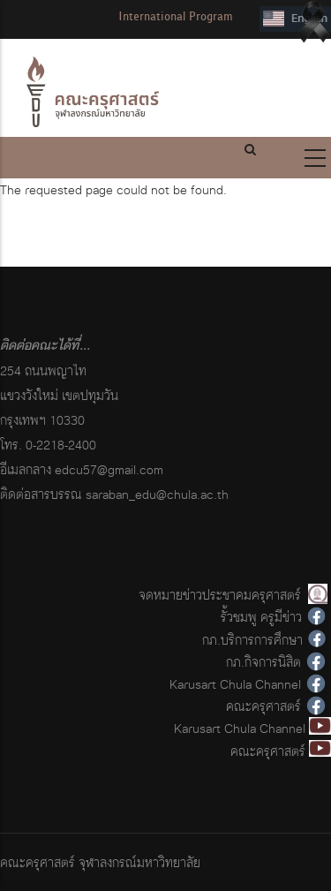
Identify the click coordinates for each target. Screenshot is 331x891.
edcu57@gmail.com (109, 469)
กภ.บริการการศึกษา (252, 640)
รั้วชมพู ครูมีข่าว (261, 617)
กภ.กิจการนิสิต (263, 662)
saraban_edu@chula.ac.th (157, 494)
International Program (175, 16)
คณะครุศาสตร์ (263, 706)
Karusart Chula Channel (235, 684)
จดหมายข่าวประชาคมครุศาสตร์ (220, 595)
